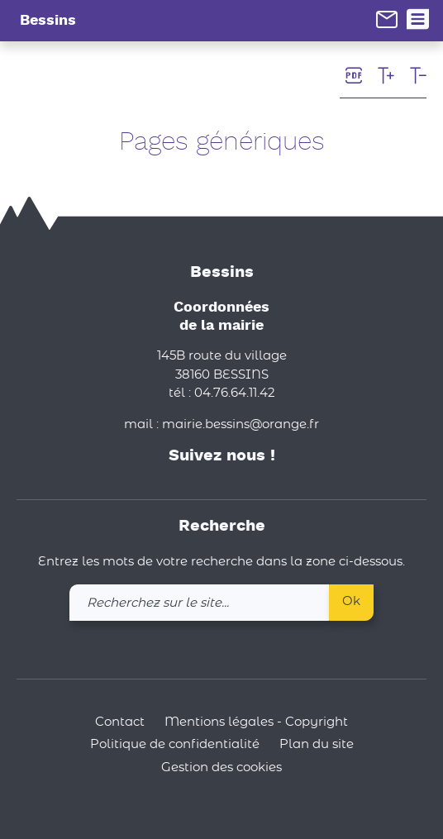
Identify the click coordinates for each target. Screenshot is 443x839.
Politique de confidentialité (175, 744)
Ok (351, 601)
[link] (387, 19)
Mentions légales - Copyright (256, 722)
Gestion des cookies (221, 767)
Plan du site (316, 744)
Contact (120, 722)
